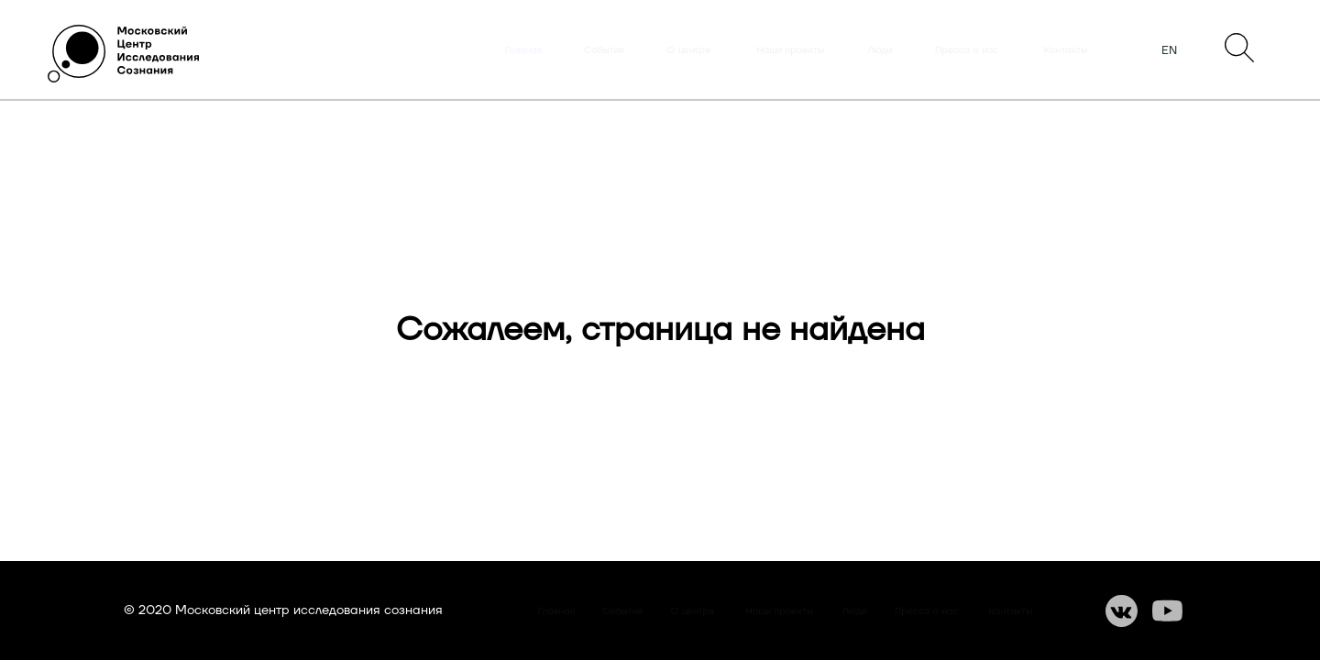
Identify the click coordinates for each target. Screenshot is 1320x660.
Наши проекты (790, 50)
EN (1169, 50)
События (604, 50)
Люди (880, 50)
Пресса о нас (967, 50)
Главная (523, 50)
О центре (689, 50)
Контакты (1066, 50)
